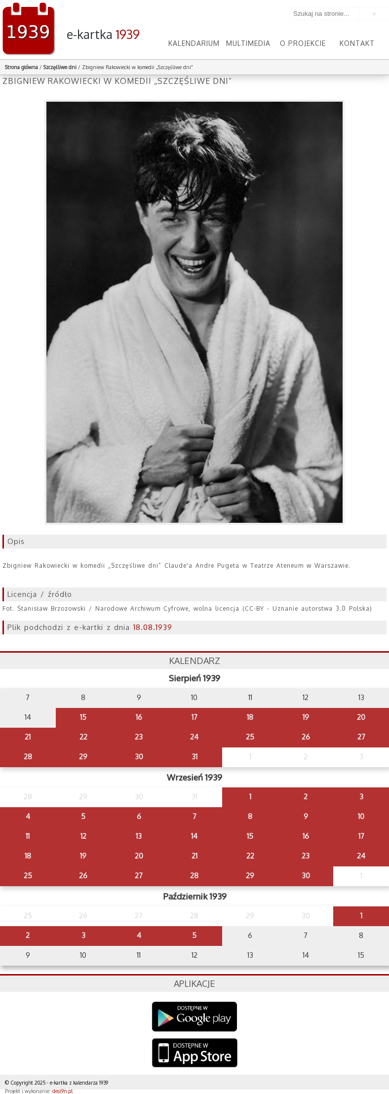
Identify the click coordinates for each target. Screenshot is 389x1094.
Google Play (195, 1017)
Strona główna (21, 67)
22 (83, 737)
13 (139, 836)
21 (28, 737)
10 (361, 816)
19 (306, 717)
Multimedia (248, 43)
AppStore (195, 1054)
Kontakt (357, 43)
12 (83, 836)
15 (83, 717)
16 (139, 717)
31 (194, 756)
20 (361, 717)
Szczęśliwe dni (60, 67)
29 (83, 756)
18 (250, 717)
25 (250, 737)
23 (139, 737)
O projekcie (303, 43)
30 (139, 756)
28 (28, 756)
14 (194, 836)
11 (28, 836)
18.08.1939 (152, 627)
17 (194, 717)
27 (361, 737)
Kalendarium (194, 43)
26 (306, 737)
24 (194, 737)
